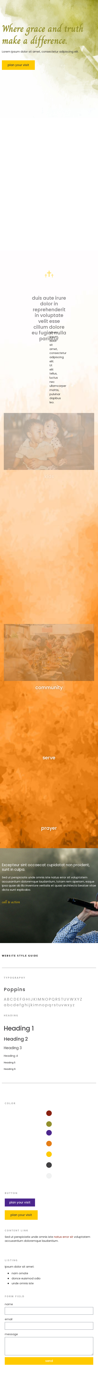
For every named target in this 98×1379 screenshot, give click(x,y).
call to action (11, 904)
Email (8, 1319)
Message (11, 1334)
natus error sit (63, 1237)
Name (9, 1304)
